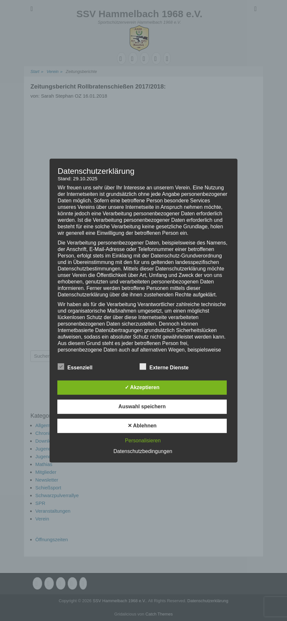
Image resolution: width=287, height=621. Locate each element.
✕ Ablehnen (142, 425)
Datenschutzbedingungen (142, 451)
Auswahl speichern (142, 406)
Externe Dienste (164, 366)
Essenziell (75, 366)
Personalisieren (143, 440)
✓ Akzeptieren (142, 387)
